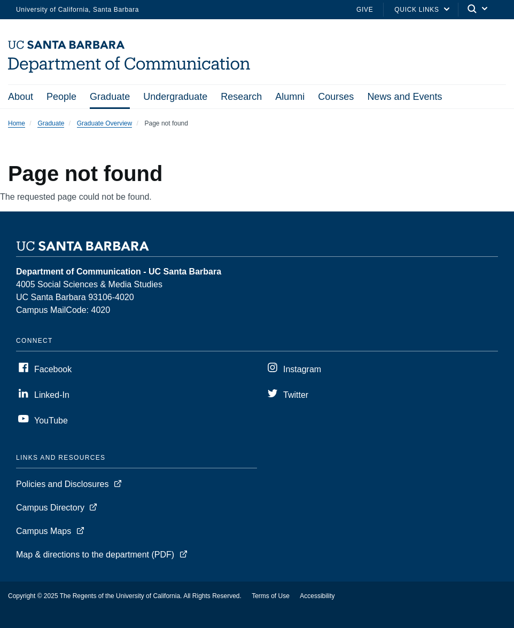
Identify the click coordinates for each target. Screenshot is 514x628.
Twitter (295, 394)
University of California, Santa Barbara (77, 9)
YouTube (51, 420)
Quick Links (416, 9)
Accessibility (317, 596)
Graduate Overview (104, 123)
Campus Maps (43, 531)
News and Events (404, 96)
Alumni (290, 96)
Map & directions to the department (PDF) (95, 554)
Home (16, 123)
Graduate (110, 96)
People (61, 96)
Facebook (53, 369)
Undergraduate (175, 96)
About (20, 96)
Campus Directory (50, 507)
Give (364, 9)
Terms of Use (271, 596)
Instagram (302, 369)
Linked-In (51, 394)
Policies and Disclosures (62, 484)
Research (241, 96)
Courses (336, 96)
